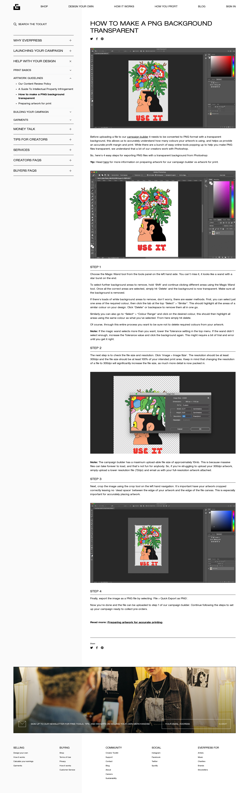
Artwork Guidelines (43, 78)
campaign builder (137, 137)
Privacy (63, 761)
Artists (201, 753)
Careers (109, 774)
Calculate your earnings (23, 761)
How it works (124, 6)
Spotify (155, 766)
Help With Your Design (43, 61)
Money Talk (43, 129)
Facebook (156, 757)
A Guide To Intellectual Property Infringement (45, 89)
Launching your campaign (43, 50)
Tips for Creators (43, 139)
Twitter (155, 761)
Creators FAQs (43, 160)
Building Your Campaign (43, 112)
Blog (201, 6)
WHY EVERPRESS (43, 40)
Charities (201, 761)
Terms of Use (65, 757)
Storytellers (203, 770)
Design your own (81, 6)
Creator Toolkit (112, 753)
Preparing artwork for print (34, 103)
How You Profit (166, 6)
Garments (43, 120)
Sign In (231, 6)
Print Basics (43, 70)
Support (109, 757)
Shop (44, 6)
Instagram (156, 753)
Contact (109, 761)
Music (200, 757)
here (106, 162)
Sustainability (111, 778)
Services (43, 149)
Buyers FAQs (43, 170)
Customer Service (67, 770)
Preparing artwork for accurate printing (134, 622)
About (108, 770)
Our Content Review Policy (34, 83)
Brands (201, 766)
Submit (223, 724)
